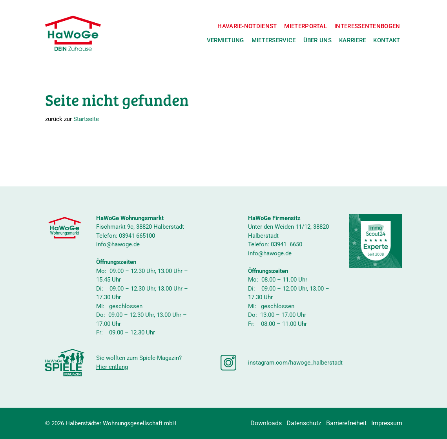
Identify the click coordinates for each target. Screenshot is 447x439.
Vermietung (225, 40)
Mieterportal (305, 26)
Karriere (352, 40)
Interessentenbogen (367, 26)
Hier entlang (112, 366)
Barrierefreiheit (346, 423)
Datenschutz (303, 423)
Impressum (386, 423)
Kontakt (386, 40)
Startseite (86, 119)
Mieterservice (274, 40)
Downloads (266, 423)
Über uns (317, 40)
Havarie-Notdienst (247, 26)
